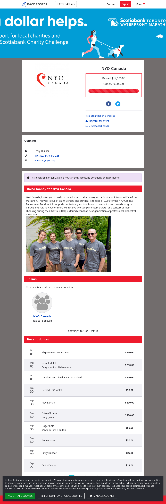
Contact (111, 4)
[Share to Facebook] (109, 104)
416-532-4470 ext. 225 (47, 155)
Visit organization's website (100, 115)
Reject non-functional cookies (61, 495)
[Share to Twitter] (118, 104)
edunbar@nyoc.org (45, 160)
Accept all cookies (20, 495)
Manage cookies (102, 495)
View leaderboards (97, 126)
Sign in (125, 4)
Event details (65, 4)
